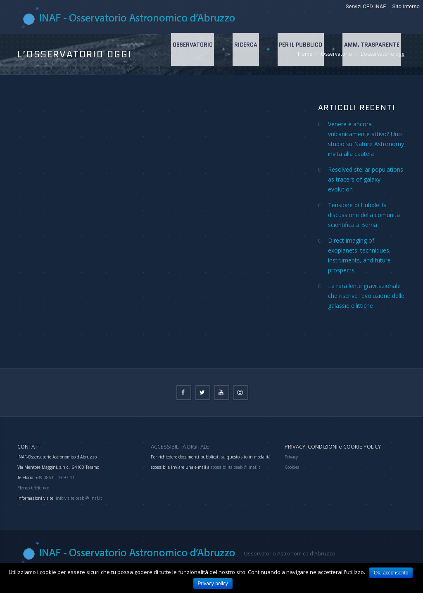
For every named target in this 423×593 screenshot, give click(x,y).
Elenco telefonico (33, 488)
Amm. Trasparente (371, 49)
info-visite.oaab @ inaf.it (79, 498)
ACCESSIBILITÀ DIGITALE (180, 446)
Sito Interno (406, 6)
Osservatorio (190, 49)
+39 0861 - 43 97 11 (54, 477)
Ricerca (244, 49)
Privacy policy (213, 583)
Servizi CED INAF (366, 6)
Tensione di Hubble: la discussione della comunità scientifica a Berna (364, 215)
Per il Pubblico (299, 49)
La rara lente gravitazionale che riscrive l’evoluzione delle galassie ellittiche (366, 295)
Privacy (291, 457)
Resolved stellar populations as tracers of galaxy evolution (365, 179)
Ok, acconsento (391, 573)
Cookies (292, 467)
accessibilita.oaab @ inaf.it (235, 467)
